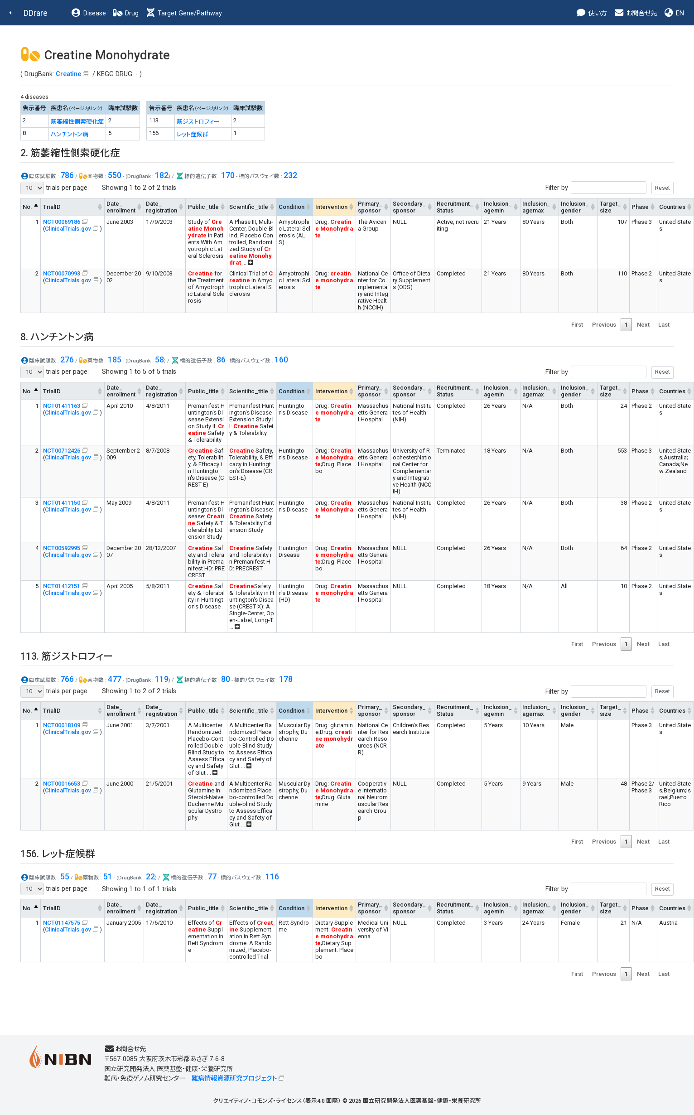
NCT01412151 (61, 586)
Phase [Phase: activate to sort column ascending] (640, 206)
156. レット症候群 (57, 853)
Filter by (609, 187)
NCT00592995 (61, 548)
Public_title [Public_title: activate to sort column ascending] (203, 206)
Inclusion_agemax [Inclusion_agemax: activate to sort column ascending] (536, 207)
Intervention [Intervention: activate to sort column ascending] (331, 206)
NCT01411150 (61, 502)
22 (150, 876)
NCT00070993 (61, 273)
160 (281, 359)
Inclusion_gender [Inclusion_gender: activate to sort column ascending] (575, 207)
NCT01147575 (61, 922)
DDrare (36, 13)
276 (67, 359)
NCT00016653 (61, 783)
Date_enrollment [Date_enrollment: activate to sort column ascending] (120, 207)
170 (228, 175)
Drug (125, 13)
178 (286, 679)
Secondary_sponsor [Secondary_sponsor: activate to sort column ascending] (409, 207)
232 (290, 175)
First (577, 324)
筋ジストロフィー (198, 121)
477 (114, 679)
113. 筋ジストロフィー (66, 656)
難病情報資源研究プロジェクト (234, 1078)
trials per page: (54, 188)
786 (67, 175)
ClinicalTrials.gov (68, 228)
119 (162, 679)
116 (272, 876)
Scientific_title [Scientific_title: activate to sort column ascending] (248, 206)
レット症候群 (192, 134)
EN (673, 13)
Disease (88, 13)
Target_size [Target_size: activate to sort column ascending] (610, 207)
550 (114, 175)
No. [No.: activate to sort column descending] (27, 206)
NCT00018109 (61, 725)
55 (64, 876)
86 (221, 359)
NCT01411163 (61, 405)
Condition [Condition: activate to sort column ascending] (291, 206)
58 (159, 359)
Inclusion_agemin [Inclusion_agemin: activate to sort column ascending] (498, 207)
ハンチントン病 (69, 134)
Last (664, 324)
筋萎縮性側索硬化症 (77, 121)
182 (162, 175)
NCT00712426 (61, 450)
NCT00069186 (61, 221)
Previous (604, 324)
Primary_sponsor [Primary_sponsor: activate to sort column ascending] (370, 207)
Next (643, 324)
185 (114, 359)
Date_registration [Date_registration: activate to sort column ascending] (161, 207)
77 (212, 876)
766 (67, 679)
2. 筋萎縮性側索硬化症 (70, 153)
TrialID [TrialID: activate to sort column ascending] (52, 206)
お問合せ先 (635, 13)
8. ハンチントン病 (57, 337)
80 (225, 679)
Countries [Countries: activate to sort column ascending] (672, 206)
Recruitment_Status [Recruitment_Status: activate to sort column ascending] (455, 207)
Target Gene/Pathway (183, 13)
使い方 (591, 13)
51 (107, 876)
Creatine (68, 74)
